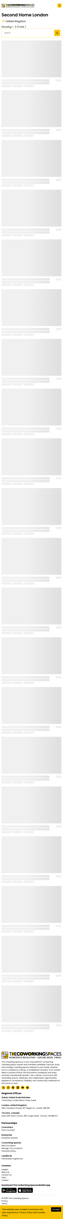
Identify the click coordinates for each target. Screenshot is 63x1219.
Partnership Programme (12, 1158)
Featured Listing (8, 1151)
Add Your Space (9, 1145)
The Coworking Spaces (18, 1198)
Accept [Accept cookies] (56, 1209)
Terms (4, 1203)
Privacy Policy (26, 1212)
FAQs (4, 1177)
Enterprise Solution (10, 1138)
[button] (28, 33)
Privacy (5, 1201)
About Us (5, 1172)
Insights (5, 1169)
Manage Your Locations (12, 1148)
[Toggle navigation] (59, 6)
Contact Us (7, 1175)
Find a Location (8, 1130)
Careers (5, 1180)
